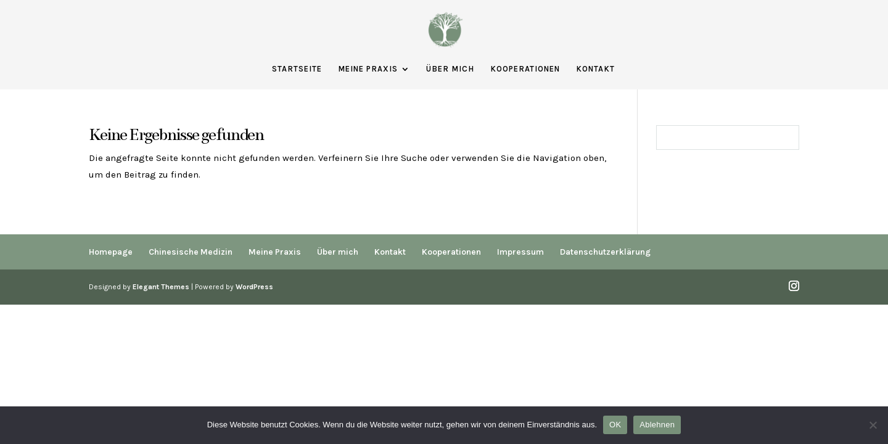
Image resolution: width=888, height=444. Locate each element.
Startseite (297, 69)
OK (615, 424)
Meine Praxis (368, 69)
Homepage (111, 252)
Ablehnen (657, 424)
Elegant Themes (161, 286)
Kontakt (595, 69)
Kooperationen (525, 69)
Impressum (520, 252)
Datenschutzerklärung (605, 252)
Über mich (450, 69)
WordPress (254, 286)
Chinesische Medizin (190, 252)
